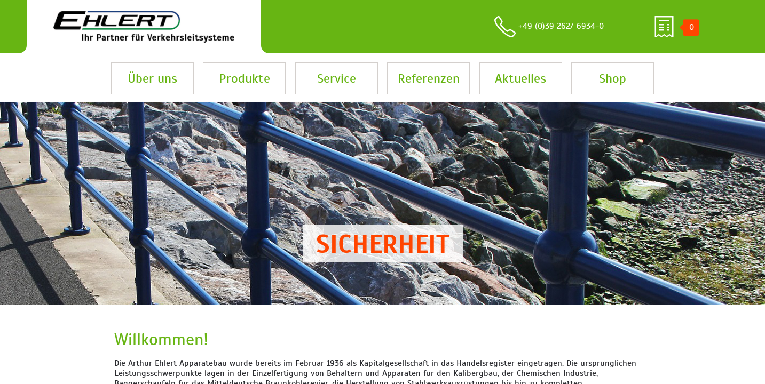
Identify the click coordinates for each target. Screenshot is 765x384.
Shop (612, 78)
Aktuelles (520, 78)
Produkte (244, 78)
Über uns (152, 78)
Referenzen (429, 78)
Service (336, 78)
